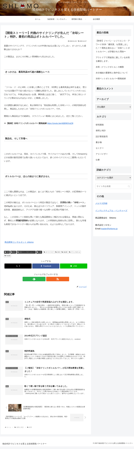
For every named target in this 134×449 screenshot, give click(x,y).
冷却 (57, 252)
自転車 (64, 252)
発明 (7, 252)
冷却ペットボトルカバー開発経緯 (111, 78)
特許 (13, 252)
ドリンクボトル (74, 252)
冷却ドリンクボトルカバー (26, 252)
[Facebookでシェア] (45, 266)
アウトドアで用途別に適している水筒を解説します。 (113, 59)
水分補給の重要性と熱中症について (112, 73)
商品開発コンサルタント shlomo (19, 242)
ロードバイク (49, 252)
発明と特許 (101, 130)
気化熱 (7, 255)
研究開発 (100, 125)
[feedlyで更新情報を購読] (43, 279)
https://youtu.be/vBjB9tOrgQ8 (60, 123)
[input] (113, 186)
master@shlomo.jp (109, 229)
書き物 (99, 142)
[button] (129, 186)
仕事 (39, 252)
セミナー (100, 148)
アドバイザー (102, 154)
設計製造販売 (102, 136)
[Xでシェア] (18, 266)
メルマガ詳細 (101, 203)
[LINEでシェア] (73, 266)
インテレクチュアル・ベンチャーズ (111, 210)
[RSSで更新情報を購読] (48, 279)
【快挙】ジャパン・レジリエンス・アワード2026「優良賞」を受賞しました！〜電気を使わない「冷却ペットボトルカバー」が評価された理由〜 (113, 46)
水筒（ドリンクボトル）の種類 (110, 67)
